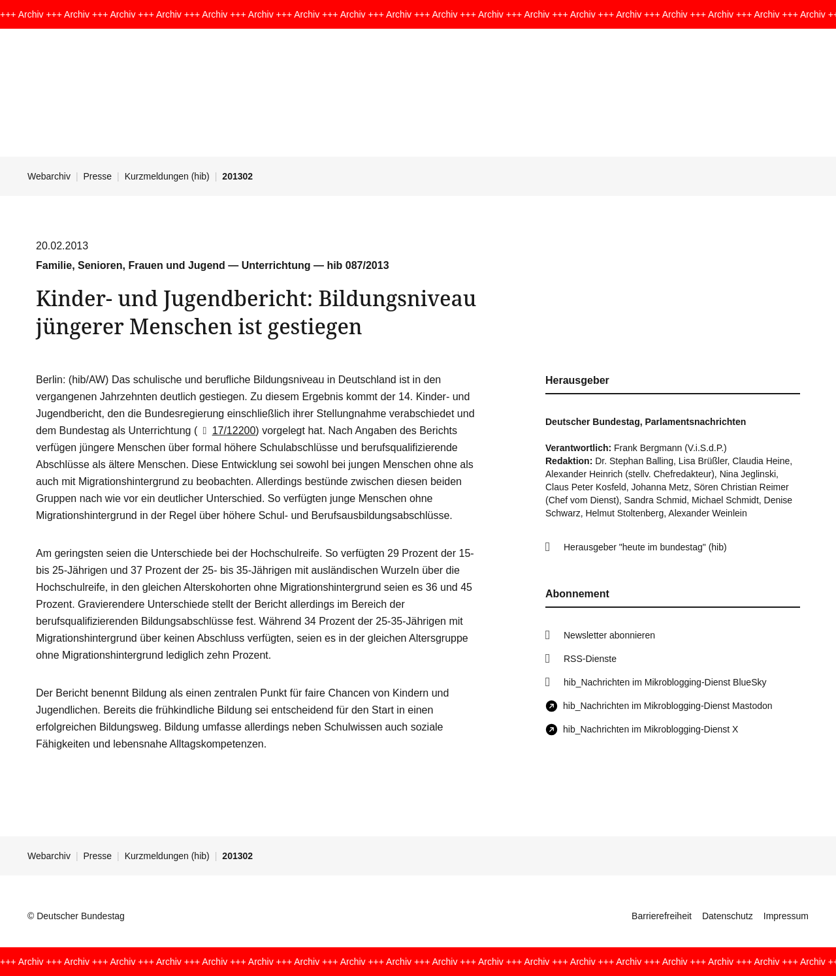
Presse (98, 176)
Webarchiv (49, 176)
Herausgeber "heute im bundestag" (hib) (645, 547)
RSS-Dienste (590, 658)
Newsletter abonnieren (609, 635)
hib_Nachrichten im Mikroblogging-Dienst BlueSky (665, 682)
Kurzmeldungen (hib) (167, 176)
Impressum (786, 916)
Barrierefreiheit (662, 916)
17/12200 (226, 430)
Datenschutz (727, 916)
